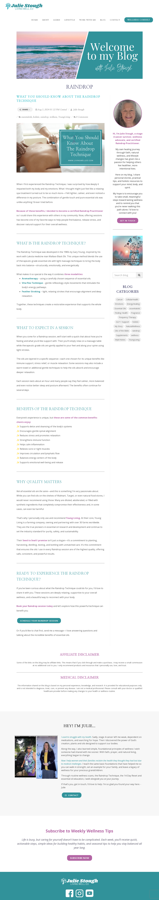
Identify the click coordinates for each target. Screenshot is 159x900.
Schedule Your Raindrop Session (39, 620)
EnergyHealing (133, 304)
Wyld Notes (120, 339)
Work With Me (87, 20)
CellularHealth (132, 299)
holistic (36, 117)
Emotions (119, 304)
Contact (115, 20)
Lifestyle (69, 20)
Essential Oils (120, 308)
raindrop (44, 117)
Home (34, 20)
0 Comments (81, 117)
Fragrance (135, 313)
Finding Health (121, 313)
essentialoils (26, 117)
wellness (53, 117)
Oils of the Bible (122, 330)
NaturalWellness (133, 326)
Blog (103, 20)
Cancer (120, 299)
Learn (56, 20)
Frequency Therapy (127, 317)
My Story (119, 326)
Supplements (122, 335)
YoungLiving (64, 117)
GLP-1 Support (122, 322)
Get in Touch (127, 220)
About (45, 20)
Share (24, 109)
